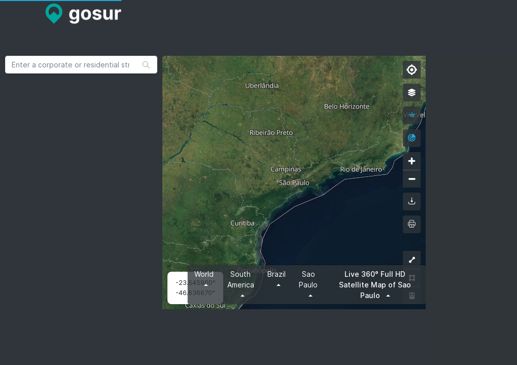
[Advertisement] (213, 56)
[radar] (412, 138)
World (204, 274)
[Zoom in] (412, 161)
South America (240, 279)
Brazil (276, 274)
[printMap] (412, 224)
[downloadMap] (412, 201)
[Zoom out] (412, 179)
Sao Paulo (308, 279)
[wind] (412, 115)
